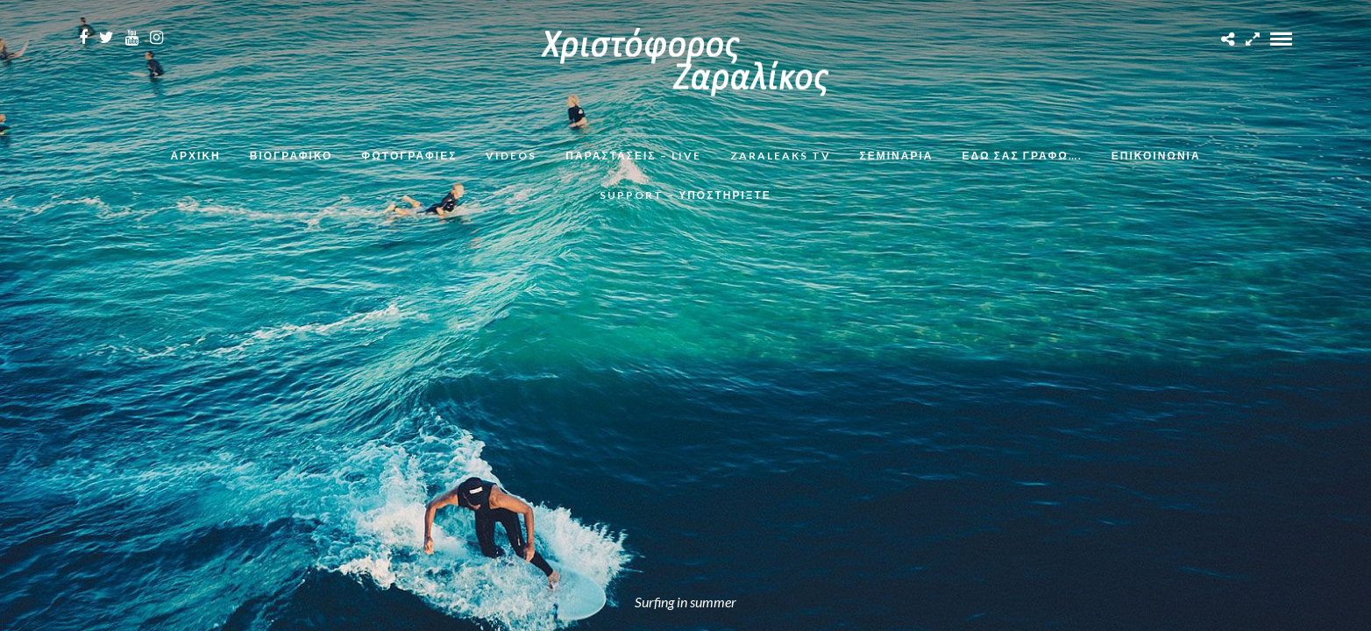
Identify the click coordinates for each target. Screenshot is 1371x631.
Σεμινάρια (897, 155)
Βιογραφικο (291, 155)
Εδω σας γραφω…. (1022, 155)
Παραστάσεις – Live (632, 155)
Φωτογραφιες (409, 155)
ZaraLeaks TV (780, 155)
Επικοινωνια (1156, 155)
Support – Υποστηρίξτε (685, 195)
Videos (511, 155)
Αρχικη (195, 155)
